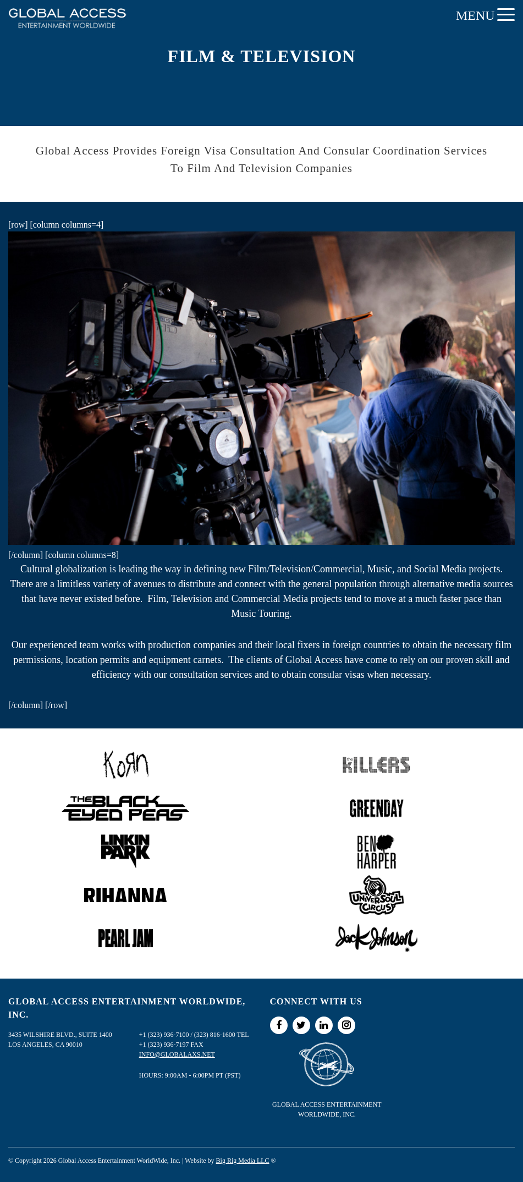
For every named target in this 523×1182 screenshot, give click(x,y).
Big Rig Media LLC (242, 1160)
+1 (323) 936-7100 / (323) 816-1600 (187, 1035)
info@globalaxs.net (177, 1054)
